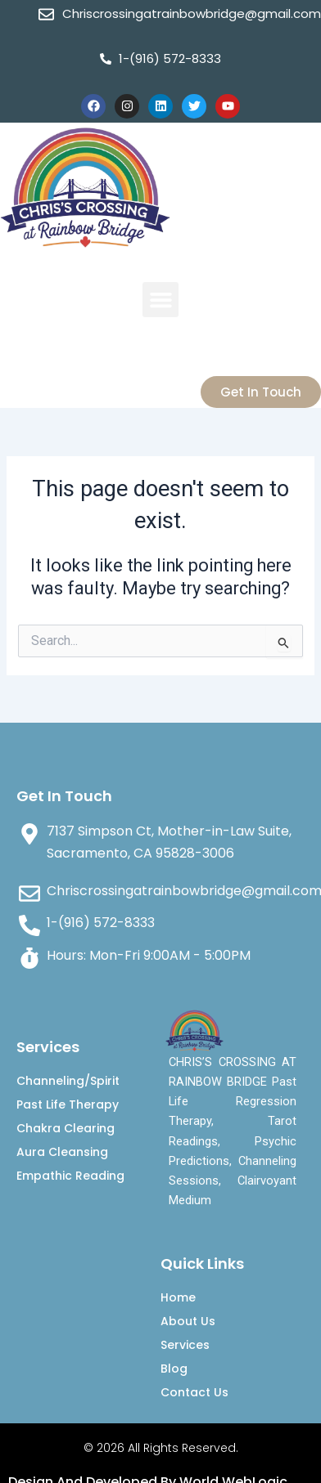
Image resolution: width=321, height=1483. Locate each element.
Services (185, 1345)
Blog (174, 1368)
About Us (187, 1321)
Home (178, 1297)
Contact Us (194, 1392)
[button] (160, 300)
